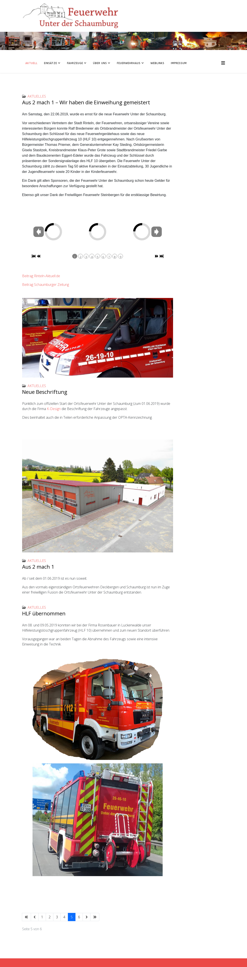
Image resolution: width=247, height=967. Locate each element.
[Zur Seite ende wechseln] (94, 917)
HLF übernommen (43, 613)
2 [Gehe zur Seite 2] (50, 917)
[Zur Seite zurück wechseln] (35, 917)
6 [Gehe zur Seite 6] (79, 917)
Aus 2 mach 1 (38, 566)
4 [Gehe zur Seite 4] (64, 917)
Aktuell (31, 63)
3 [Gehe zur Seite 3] (57, 917)
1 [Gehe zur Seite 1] (42, 917)
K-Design (54, 408)
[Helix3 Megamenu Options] (223, 62)
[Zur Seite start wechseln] (26, 917)
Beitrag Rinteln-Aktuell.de (41, 276)
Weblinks (157, 63)
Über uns (100, 63)
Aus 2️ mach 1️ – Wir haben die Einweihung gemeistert (86, 102)
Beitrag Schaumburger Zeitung (45, 284)
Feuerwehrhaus (129, 63)
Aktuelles (37, 96)
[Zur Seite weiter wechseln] (86, 917)
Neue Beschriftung (44, 391)
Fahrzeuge (75, 63)
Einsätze (50, 63)
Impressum (179, 63)
